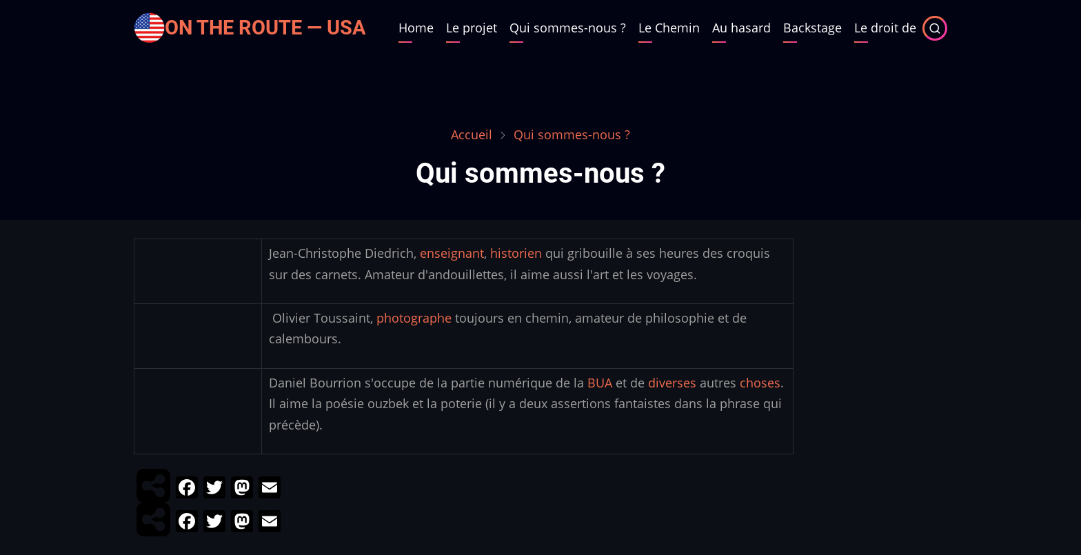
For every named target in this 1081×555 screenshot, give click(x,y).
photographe (414, 318)
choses (760, 382)
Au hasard (741, 27)
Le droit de (885, 27)
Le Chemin (669, 27)
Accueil (471, 134)
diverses (672, 382)
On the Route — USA (265, 27)
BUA (599, 382)
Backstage (812, 27)
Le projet (471, 27)
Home (416, 27)
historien (516, 253)
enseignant (452, 253)
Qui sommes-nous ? (567, 27)
